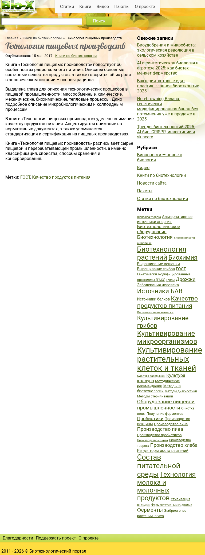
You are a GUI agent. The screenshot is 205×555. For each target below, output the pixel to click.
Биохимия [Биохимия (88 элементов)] (183, 257)
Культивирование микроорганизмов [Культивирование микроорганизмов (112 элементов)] (167, 337)
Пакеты (121, 6)
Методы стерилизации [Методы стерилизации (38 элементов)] (155, 396)
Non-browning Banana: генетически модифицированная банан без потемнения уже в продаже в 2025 (167, 109)
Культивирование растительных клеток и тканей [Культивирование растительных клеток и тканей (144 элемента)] (169, 359)
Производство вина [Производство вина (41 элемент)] (171, 424)
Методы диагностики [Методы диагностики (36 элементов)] (181, 391)
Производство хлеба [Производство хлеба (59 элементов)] (174, 445)
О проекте (145, 6)
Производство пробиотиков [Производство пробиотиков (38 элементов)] (159, 435)
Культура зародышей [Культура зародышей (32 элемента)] (151, 376)
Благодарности (18, 538)
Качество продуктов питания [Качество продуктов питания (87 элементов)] (167, 302)
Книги (85, 6)
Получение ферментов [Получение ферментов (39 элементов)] (165, 414)
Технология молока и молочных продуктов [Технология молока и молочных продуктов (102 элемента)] (166, 486)
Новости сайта (152, 183)
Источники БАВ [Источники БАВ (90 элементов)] (160, 291)
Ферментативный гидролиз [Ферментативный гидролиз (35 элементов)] (171, 505)
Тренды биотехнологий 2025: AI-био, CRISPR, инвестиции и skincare (166, 131)
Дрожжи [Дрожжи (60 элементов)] (185, 279)
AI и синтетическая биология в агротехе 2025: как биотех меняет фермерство (168, 68)
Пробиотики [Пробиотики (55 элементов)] (150, 418)
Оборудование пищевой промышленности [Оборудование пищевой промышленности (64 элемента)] (166, 404)
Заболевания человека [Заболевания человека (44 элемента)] (158, 285)
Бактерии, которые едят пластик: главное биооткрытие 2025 (168, 85)
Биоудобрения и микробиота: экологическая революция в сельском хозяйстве (166, 50)
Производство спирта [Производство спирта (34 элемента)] (152, 440)
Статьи (67, 6)
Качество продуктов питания (61, 177)
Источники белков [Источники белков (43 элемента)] (153, 299)
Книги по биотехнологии (42, 38)
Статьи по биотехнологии (162, 198)
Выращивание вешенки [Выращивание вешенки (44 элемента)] (158, 264)
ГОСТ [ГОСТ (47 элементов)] (181, 269)
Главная (11, 38)
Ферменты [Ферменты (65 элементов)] (150, 510)
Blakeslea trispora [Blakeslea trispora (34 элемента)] (149, 217)
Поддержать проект (56, 538)
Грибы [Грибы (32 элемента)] (170, 280)
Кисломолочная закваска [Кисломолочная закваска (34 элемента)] (155, 312)
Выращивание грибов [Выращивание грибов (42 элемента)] (156, 269)
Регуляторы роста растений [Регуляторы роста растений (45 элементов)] (162, 450)
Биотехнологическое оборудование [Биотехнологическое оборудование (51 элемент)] (158, 229)
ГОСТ (25, 177)
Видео (103, 6)
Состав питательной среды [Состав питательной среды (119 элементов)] (158, 466)
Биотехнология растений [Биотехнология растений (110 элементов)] (162, 253)
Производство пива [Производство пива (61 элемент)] (160, 429)
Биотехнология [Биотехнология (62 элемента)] (155, 237)
